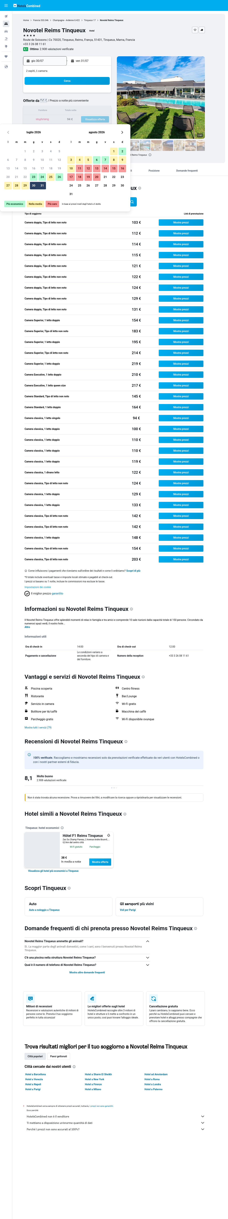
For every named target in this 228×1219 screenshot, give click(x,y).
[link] (60, 870)
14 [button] (65, 111)
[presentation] (156, 154)
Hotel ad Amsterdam (162, 1074)
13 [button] (56, 111)
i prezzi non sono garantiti (107, 1106)
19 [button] (108, 111)
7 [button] (65, 102)
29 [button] (74, 128)
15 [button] (74, 111)
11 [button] (99, 102)
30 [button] (82, 128)
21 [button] (65, 119)
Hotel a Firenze (99, 1084)
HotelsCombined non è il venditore (122, 1116)
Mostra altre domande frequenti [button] (93, 972)
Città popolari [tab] (41, 1056)
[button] (6, 5)
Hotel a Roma (158, 1079)
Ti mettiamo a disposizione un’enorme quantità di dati (122, 1123)
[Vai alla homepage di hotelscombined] (27, 5)
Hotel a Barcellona (42, 1074)
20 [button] (56, 119)
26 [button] (108, 119)
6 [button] (57, 102)
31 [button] (91, 128)
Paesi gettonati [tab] (64, 1056)
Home (32, 20)
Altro (33, 627)
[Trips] (6, 56)
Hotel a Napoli (39, 1084)
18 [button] (99, 111)
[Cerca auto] (6, 31)
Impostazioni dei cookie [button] (44, 587)
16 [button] (82, 111)
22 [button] (74, 119)
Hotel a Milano (99, 1089)
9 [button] (82, 102)
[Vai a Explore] (6, 46)
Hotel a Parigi (39, 1089)
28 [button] (65, 128)
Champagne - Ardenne (69, 20)
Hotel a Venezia (40, 1079)
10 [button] (91, 102)
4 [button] (99, 94)
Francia (42, 20)
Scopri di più (140, 570)
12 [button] (108, 102)
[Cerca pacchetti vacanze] (6, 38)
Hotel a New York (100, 1079)
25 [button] (99, 119)
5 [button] (108, 94)
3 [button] (91, 94)
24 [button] (91, 119)
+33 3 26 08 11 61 (40, 44)
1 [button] (74, 94)
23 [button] (82, 119)
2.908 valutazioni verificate (63, 49)
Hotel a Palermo (160, 1089)
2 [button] (82, 94)
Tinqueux (94, 20)
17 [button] (91, 111)
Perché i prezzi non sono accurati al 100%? (122, 1129)
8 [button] (74, 102)
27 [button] (56, 128)
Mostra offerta (106, 862)
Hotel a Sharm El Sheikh (104, 1074)
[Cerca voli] (6, 16)
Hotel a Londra (159, 1084)
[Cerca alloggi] (6, 23)
